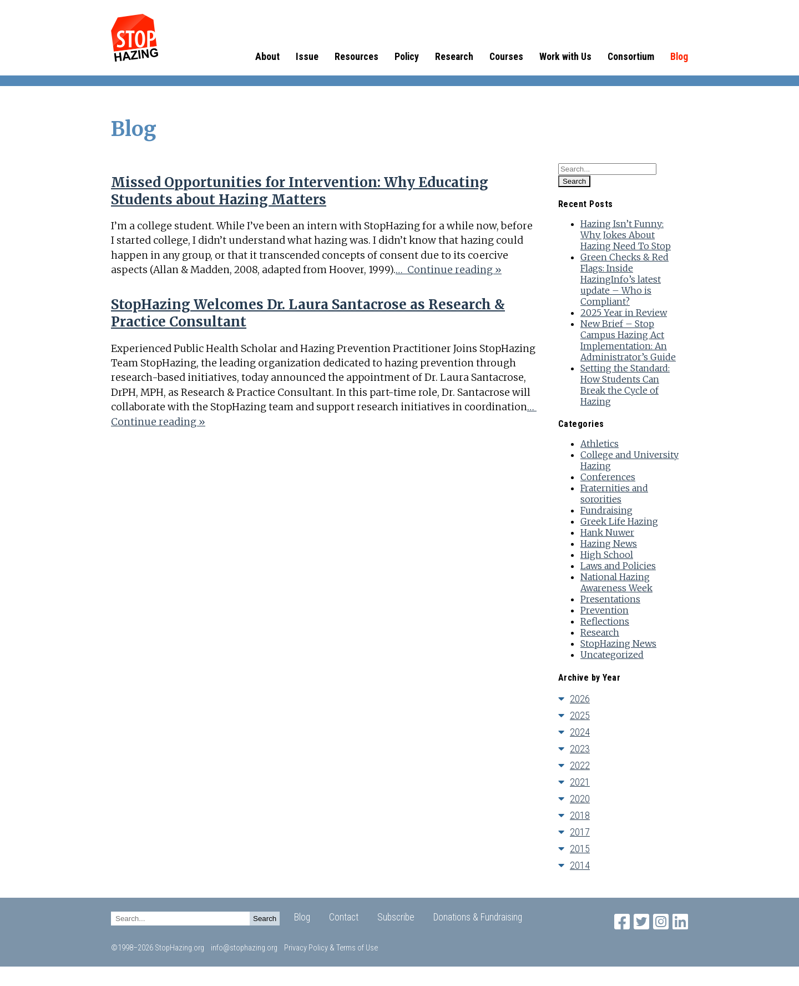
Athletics (599, 443)
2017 (580, 832)
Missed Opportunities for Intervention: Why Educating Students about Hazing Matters (299, 191)
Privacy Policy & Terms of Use (331, 948)
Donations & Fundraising (477, 917)
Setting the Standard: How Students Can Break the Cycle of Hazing (625, 385)
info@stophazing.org (244, 948)
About (267, 56)
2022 (580, 765)
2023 (580, 748)
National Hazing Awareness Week (616, 582)
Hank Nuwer (607, 532)
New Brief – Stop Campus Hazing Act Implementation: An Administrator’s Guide (628, 340)
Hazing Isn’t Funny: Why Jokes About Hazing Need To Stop (625, 234)
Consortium (631, 56)
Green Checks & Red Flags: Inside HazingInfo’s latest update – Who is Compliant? (624, 279)
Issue (307, 56)
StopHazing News (618, 643)
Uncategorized (612, 654)
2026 (580, 699)
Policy (407, 56)
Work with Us (565, 56)
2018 (580, 815)
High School (606, 554)
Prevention (604, 610)
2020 (580, 798)
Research (454, 56)
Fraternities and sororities (614, 493)
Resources (356, 56)
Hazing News (608, 543)
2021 (580, 782)
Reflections (604, 621)
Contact (343, 917)
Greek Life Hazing (619, 521)
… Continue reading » (449, 270)
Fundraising (606, 510)
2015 (580, 848)
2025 (580, 715)
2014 (580, 865)
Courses (506, 56)
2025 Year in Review (623, 312)
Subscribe (395, 917)
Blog (679, 56)
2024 (580, 732)
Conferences (607, 476)
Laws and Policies (618, 565)
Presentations (610, 599)
